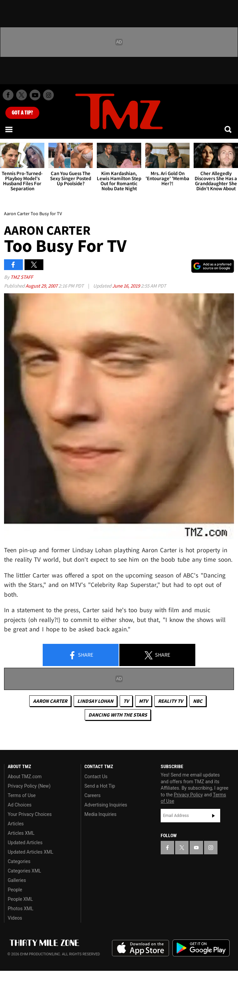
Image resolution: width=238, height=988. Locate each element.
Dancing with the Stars (117, 715)
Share (80, 655)
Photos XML (20, 908)
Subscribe (213, 815)
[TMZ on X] (21, 95)
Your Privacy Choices (30, 814)
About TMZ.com (25, 776)
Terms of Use (22, 795)
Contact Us (96, 776)
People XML (20, 899)
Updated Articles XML (30, 852)
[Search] (228, 129)
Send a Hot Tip (99, 786)
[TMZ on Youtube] (35, 95)
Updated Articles (25, 842)
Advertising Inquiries (105, 805)
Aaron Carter (50, 701)
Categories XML (24, 871)
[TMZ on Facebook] (8, 95)
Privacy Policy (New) (29, 786)
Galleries (17, 880)
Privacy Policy (188, 794)
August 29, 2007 (42, 286)
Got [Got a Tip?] (22, 112)
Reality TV (170, 701)
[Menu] (9, 129)
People (15, 889)
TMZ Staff (21, 277)
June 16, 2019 (126, 286)
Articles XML (21, 833)
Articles (16, 823)
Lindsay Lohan (95, 701)
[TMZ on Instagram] (48, 95)
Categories (19, 861)
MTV (143, 701)
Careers (92, 795)
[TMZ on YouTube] (196, 847)
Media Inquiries (100, 814)
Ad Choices (20, 805)
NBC (197, 701)
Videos (15, 918)
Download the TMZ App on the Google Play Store (201, 948)
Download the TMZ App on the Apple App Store (140, 948)
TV (126, 701)
